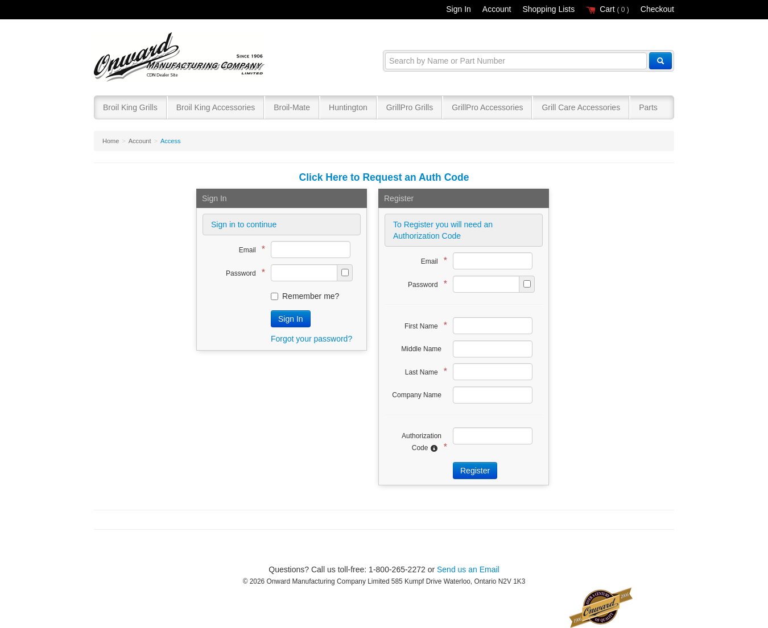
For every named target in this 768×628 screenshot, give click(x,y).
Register (475, 470)
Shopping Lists (548, 9)
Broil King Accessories (215, 107)
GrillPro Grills (409, 107)
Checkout (657, 9)
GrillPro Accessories (487, 107)
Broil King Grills (130, 107)
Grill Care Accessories (581, 107)
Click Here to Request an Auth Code (384, 177)
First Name (422, 325)
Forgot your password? (311, 338)
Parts (648, 107)
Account (496, 9)
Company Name (416, 395)
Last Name (423, 371)
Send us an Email (468, 569)
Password (242, 272)
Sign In (458, 9)
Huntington (348, 107)
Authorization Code (421, 442)
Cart (607, 9)
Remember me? (305, 296)
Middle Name (421, 349)
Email (249, 249)
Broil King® (180, 57)
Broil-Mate (292, 107)
